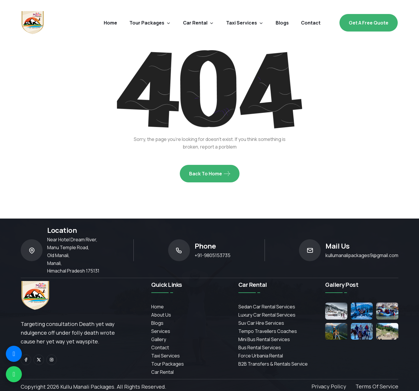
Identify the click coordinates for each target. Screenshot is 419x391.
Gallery (158, 339)
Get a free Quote (368, 23)
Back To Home (209, 173)
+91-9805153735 (212, 255)
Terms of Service (376, 386)
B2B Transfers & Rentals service (273, 364)
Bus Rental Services (259, 347)
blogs (282, 23)
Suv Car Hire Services (261, 323)
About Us (161, 315)
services (160, 331)
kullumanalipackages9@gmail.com (361, 255)
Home (110, 23)
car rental (198, 23)
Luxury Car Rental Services (266, 315)
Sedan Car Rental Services (266, 306)
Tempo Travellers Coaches (267, 331)
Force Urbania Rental (260, 355)
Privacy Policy (328, 386)
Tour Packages (150, 23)
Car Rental (162, 372)
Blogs (157, 323)
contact (311, 23)
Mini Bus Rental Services (264, 339)
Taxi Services (244, 23)
